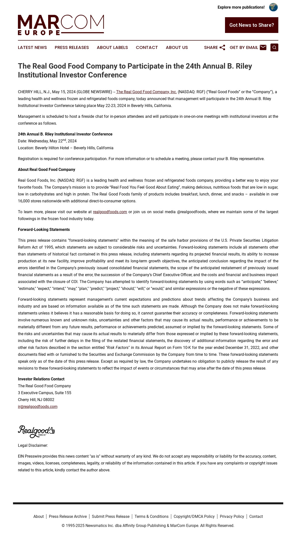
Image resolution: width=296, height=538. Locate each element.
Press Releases (72, 47)
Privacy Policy (232, 516)
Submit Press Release (110, 516)
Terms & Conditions (152, 516)
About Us (177, 47)
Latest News (32, 47)
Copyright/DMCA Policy (194, 516)
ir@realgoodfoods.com (37, 406)
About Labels (112, 47)
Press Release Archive (68, 516)
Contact (147, 47)
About (38, 516)
